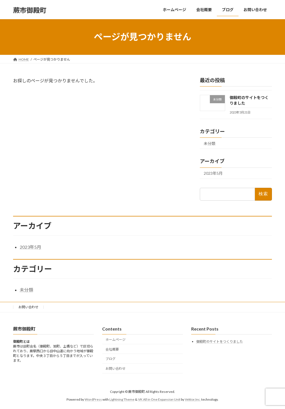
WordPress (93, 399)
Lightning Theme (121, 399)
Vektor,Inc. (193, 399)
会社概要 (112, 349)
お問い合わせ (28, 307)
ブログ (110, 359)
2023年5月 (213, 173)
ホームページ (115, 339)
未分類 (209, 143)
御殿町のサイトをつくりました (219, 341)
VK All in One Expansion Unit (159, 399)
